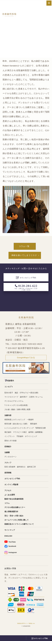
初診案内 (9, 381)
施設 (17, 393)
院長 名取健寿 (10, 470)
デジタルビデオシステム (14, 402)
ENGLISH (8, 541)
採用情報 (8, 476)
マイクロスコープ (11, 398)
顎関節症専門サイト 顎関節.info (26, 629)
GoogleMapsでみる (26, 358)
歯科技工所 (32, 470)
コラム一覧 (24, 246)
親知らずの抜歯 (25, 443)
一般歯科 (31, 421)
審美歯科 (35, 426)
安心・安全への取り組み (14, 520)
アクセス (8, 494)
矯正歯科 (20, 434)
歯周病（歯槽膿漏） (12, 439)
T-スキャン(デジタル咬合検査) (16, 406)
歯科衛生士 (22, 470)
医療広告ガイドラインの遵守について (19, 529)
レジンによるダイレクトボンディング (19, 430)
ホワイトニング (10, 443)
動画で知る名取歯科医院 (14, 503)
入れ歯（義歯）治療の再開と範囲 (18, 411)
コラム (7, 507)
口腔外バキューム (37, 398)
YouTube (10, 547)
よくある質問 (9, 499)
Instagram (10, 558)
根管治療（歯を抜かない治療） (17, 426)
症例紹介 (8, 449)
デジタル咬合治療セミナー (15, 511)
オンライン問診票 (11, 488)
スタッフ (8, 466)
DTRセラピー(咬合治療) (30, 393)
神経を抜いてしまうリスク (24, 255)
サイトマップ (9, 535)
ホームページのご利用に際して (17, 525)
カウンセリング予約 (12, 482)
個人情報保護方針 (11, 516)
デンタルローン (10, 459)
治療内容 (8, 417)
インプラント (28, 439)
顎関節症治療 (9, 434)
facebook (10, 551)
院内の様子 (9, 393)
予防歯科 (38, 439)
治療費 (7, 455)
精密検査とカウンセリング (15, 421)
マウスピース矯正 (33, 434)
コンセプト (9, 387)
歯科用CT (25, 398)
